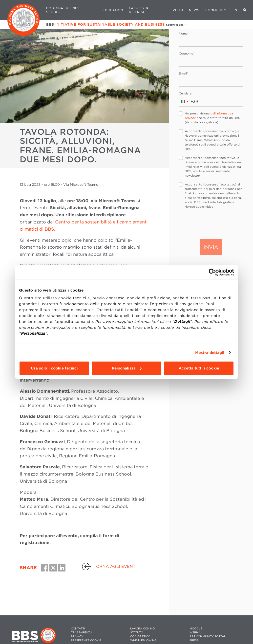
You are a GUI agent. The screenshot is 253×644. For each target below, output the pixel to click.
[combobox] (188, 101)
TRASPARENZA (81, 632)
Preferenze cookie (86, 640)
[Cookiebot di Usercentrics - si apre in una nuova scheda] (212, 272)
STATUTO (136, 632)
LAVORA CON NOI (142, 628)
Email (183, 73)
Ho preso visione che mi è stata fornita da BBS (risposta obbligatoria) (212, 117)
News (194, 10)
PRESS (194, 640)
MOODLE (196, 628)
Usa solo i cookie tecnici (54, 368)
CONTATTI (78, 628)
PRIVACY (77, 636)
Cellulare (185, 93)
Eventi (176, 10)
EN (234, 10)
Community (216, 10)
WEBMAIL (196, 632)
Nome (184, 33)
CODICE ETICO (140, 636)
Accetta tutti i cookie (199, 368)
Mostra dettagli (210, 352)
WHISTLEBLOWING (143, 640)
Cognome (186, 53)
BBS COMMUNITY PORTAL (208, 636)
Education (113, 10)
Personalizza (127, 368)
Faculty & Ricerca (138, 10)
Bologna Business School (64, 10)
